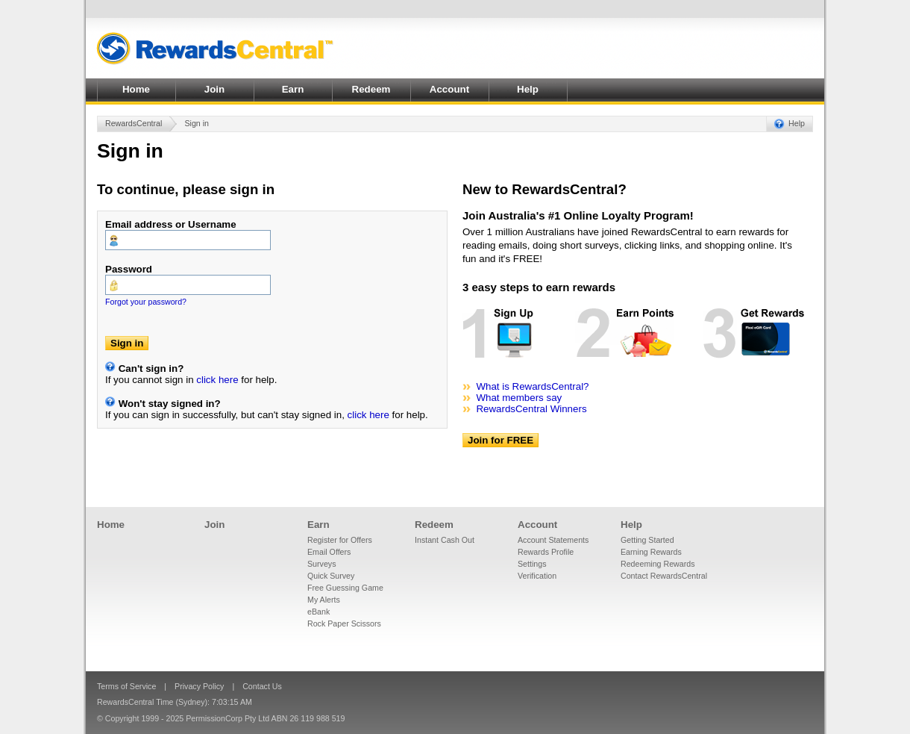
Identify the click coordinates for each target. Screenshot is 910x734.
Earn (293, 89)
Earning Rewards (651, 551)
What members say (519, 397)
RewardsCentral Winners (531, 408)
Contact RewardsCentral (664, 575)
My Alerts (323, 599)
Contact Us (262, 686)
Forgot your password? (145, 301)
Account (449, 89)
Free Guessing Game (345, 587)
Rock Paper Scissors (344, 623)
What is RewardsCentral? (532, 386)
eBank (318, 611)
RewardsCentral (133, 123)
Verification (537, 575)
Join (214, 89)
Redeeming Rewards (658, 563)
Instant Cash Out (444, 539)
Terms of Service (126, 686)
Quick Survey (330, 575)
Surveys (321, 563)
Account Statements (553, 539)
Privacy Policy (199, 686)
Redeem (371, 89)
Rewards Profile (546, 551)
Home (136, 89)
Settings (532, 563)
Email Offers (329, 551)
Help (528, 89)
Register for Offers (339, 539)
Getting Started (647, 539)
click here (217, 379)
